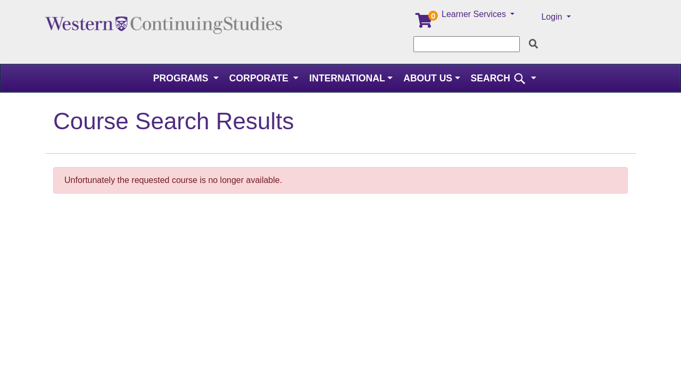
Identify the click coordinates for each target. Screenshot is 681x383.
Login (552, 16)
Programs (182, 78)
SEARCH (500, 78)
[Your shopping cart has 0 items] (425, 23)
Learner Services (475, 14)
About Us (427, 78)
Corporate (260, 78)
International (347, 78)
